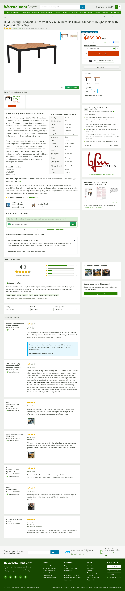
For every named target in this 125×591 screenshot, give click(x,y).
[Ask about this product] (42, 224)
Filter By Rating (59, 306)
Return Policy (91, 580)
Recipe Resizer (47, 575)
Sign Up (54, 552)
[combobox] (60, 7)
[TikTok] (20, 577)
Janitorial (97, 12)
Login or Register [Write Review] (101, 294)
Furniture (75, 12)
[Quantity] (86, 53)
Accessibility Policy (86, 587)
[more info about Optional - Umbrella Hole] (114, 48)
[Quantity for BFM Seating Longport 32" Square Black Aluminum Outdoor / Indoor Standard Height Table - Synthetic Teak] (6, 106)
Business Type (114, 12)
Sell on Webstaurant (93, 577)
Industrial (105, 12)
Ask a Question (72, 87)
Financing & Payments (94, 573)
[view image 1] (88, 273)
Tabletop (57, 12)
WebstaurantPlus (48, 566)
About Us (90, 566)
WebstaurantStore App (49, 570)
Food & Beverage (46, 12)
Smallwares (35, 12)
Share (60, 87)
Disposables (66, 12)
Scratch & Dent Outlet (71, 568)
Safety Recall (68, 580)
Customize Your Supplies (50, 573)
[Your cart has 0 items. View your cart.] (118, 7)
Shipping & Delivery (114, 577)
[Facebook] (15, 577)
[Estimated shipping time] (113, 111)
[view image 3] (106, 273)
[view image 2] (97, 273)
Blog (65, 566)
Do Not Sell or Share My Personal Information (107, 587)
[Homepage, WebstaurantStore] (20, 6)
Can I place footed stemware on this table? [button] (23, 240)
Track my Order (114, 571)
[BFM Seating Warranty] (101, 195)
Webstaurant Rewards (49, 568)
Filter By (32, 306)
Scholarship (90, 575)
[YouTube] (10, 577)
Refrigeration (26, 12)
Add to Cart (12, 106)
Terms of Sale (55, 587)
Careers (89, 570)
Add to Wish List (101, 67)
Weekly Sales (68, 570)
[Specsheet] (89, 195)
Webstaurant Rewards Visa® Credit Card (105, 61)
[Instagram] (5, 577)
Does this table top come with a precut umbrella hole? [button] (27, 251)
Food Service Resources (71, 575)
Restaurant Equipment (12, 12)
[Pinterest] (25, 577)
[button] (64, 36)
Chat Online (111, 574)
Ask (73, 224)
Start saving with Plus (77, 554)
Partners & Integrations (50, 577)
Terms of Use (50, 229)
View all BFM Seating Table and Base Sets (101, 174)
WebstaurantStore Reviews (72, 577)
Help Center (114, 567)
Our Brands (90, 568)
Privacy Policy (59, 229)
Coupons (67, 573)
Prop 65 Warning (31, 197)
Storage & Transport (86, 12)
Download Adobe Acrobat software (93, 207)
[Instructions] (114, 195)
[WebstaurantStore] (20, 563)
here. (19, 181)
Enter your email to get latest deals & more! (14, 552)
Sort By (8, 306)
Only (85, 35)
